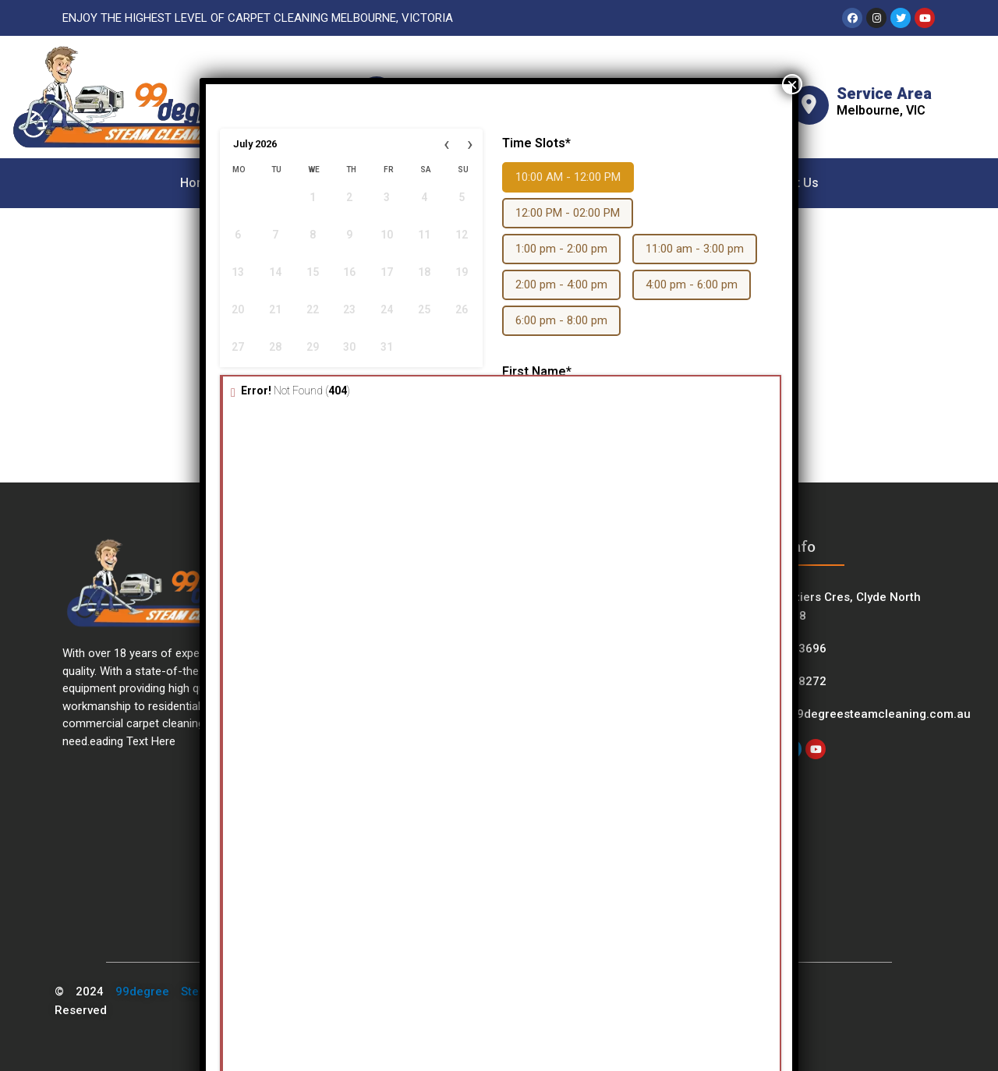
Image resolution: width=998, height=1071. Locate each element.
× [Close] (792, 84)
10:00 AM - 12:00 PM (568, 177)
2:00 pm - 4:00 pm (561, 284)
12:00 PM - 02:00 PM (567, 213)
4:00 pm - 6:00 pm (692, 284)
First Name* (537, 371)
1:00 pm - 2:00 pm (561, 249)
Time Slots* (536, 143)
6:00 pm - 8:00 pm (561, 320)
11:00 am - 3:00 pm (695, 249)
